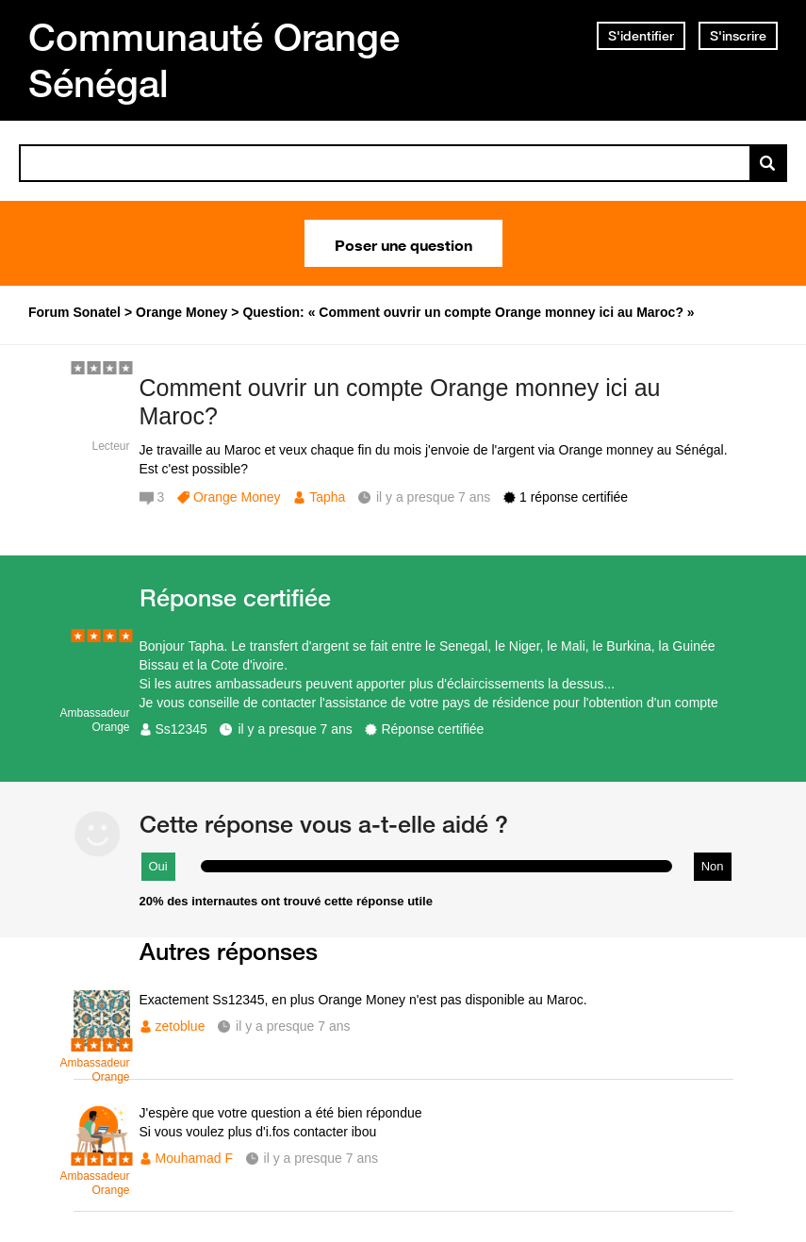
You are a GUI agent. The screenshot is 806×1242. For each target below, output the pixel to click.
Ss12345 (181, 729)
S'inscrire (738, 35)
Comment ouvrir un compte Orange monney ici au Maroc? (400, 402)
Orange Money (237, 497)
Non (712, 866)
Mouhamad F (194, 1158)
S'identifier (641, 35)
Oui (158, 866)
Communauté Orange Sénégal (214, 60)
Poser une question (403, 243)
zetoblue (181, 1026)
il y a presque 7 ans (295, 729)
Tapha (327, 497)
